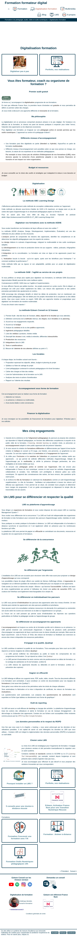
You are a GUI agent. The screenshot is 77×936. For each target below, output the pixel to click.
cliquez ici (25, 934)
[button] (55, 932)
